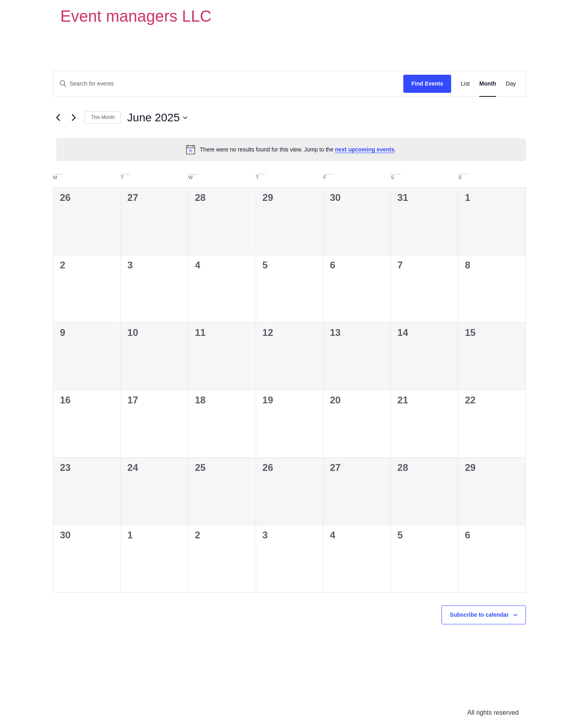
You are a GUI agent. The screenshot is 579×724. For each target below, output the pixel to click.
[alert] (291, 149)
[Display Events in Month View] (487, 83)
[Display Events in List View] (465, 83)
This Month (103, 117)
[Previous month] (58, 118)
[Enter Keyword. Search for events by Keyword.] (228, 83)
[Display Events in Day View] (511, 83)
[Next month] (73, 118)
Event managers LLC (135, 16)
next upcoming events (364, 149)
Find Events (427, 83)
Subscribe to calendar (479, 615)
